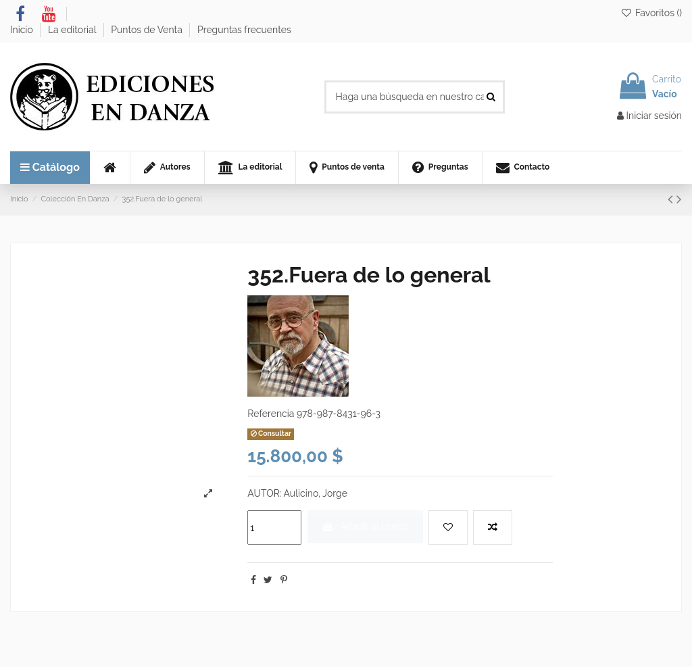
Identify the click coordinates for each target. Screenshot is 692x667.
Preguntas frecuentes (244, 29)
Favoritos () (651, 12)
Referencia (270, 413)
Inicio (22, 29)
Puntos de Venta (147, 29)
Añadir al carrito (365, 526)
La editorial (73, 29)
